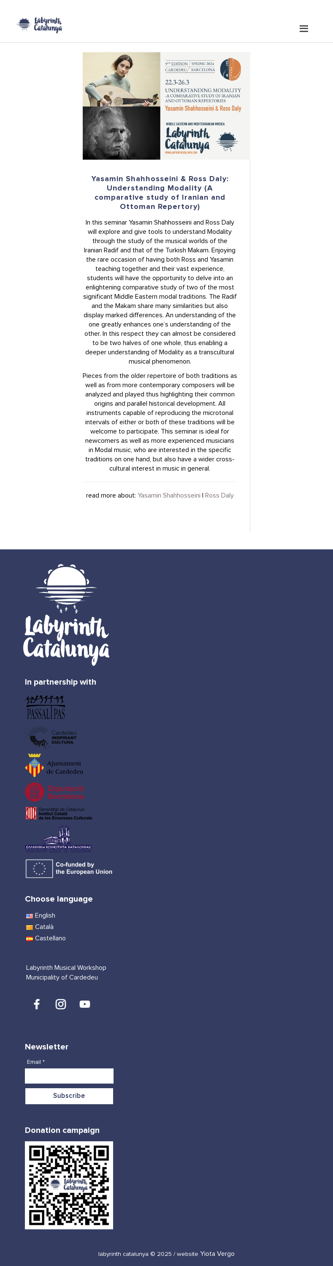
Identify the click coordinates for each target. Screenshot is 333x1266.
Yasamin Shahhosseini (169, 495)
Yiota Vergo (217, 1253)
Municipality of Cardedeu (62, 977)
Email (36, 1062)
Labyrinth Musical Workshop (66, 967)
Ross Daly (219, 495)
